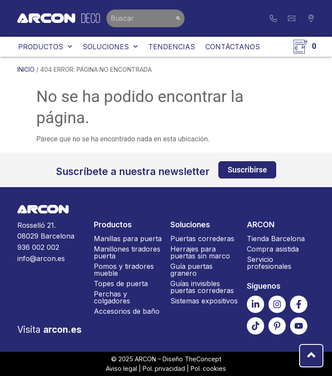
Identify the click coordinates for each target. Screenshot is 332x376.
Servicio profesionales (269, 263)
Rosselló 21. (51, 231)
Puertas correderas (202, 238)
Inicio (26, 69)
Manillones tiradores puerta (127, 252)
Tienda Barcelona (276, 238)
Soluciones (110, 46)
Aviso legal (121, 368)
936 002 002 (38, 247)
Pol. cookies (208, 368)
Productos (45, 46)
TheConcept (203, 359)
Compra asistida (273, 249)
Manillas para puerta (128, 238)
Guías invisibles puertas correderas (202, 287)
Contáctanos (232, 46)
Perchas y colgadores (112, 297)
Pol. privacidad (164, 368)
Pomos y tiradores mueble (124, 269)
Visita (49, 329)
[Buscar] (178, 18)
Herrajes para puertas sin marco (200, 252)
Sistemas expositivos (204, 300)
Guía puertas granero (191, 269)
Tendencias (171, 46)
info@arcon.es (41, 258)
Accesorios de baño (127, 311)
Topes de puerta (121, 283)
